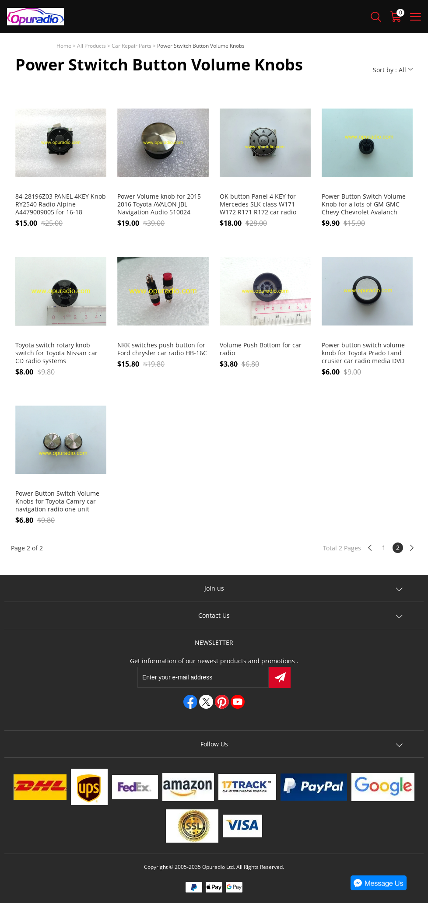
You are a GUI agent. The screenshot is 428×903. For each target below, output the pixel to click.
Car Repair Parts (131, 45)
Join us (214, 588)
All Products (91, 45)
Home (63, 45)
